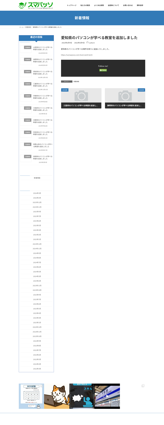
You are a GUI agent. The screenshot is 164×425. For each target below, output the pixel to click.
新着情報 (76, 81)
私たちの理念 (38, 415)
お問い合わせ (77, 415)
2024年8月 (37, 258)
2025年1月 (37, 239)
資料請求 (89, 415)
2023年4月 (37, 313)
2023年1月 (37, 322)
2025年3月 (37, 230)
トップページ (25, 415)
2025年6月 (37, 221)
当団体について (64, 415)
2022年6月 (37, 355)
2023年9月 (37, 295)
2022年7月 (37, 350)
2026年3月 (37, 193)
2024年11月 (37, 249)
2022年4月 (37, 364)
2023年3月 (37, 318)
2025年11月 (37, 207)
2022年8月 (37, 345)
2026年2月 (37, 198)
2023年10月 (37, 290)
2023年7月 (37, 299)
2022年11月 (37, 332)
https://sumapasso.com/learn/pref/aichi (76, 55)
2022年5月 (37, 359)
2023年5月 (37, 309)
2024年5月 (37, 272)
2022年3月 (37, 369)
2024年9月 (37, 253)
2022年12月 (37, 327)
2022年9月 (37, 341)
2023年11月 (37, 285)
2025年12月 (37, 202)
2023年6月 (37, 304)
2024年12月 (37, 244)
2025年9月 (37, 212)
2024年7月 (37, 262)
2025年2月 (37, 235)
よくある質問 (50, 415)
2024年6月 (37, 267)
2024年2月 (37, 281)
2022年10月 (37, 336)
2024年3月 (37, 276)
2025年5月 (37, 225)
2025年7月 (37, 216)
